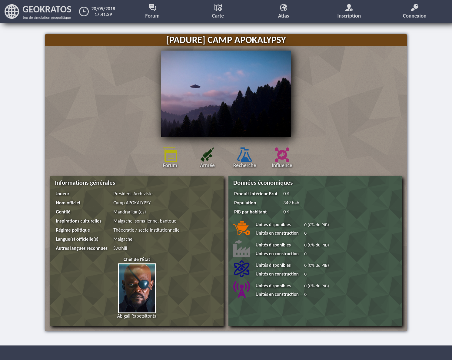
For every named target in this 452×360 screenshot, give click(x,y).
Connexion (415, 11)
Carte (218, 11)
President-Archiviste (132, 194)
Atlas (283, 11)
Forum (152, 11)
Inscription (349, 11)
